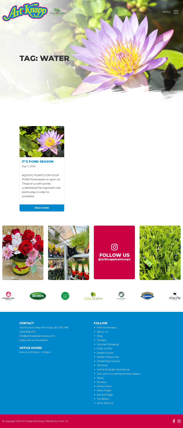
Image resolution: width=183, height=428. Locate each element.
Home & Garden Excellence (113, 369)
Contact (101, 340)
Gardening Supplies (108, 361)
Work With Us (105, 403)
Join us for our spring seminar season (118, 373)
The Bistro (103, 398)
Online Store (104, 386)
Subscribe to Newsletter (33, 340)
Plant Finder (104, 390)
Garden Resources (108, 356)
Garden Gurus (105, 352)
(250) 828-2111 (27, 331)
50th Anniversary (107, 327)
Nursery (101, 382)
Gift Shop (102, 365)
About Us (102, 331)
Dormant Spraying (107, 344)
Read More (42, 207)
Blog (100, 335)
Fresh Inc (63, 421)
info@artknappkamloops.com (37, 335)
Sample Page (105, 394)
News (100, 377)
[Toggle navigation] (176, 12)
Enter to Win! (104, 348)
